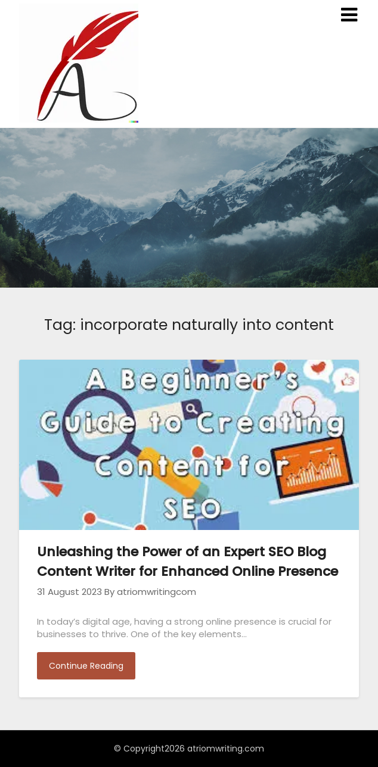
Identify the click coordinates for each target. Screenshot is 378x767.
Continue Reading (86, 666)
